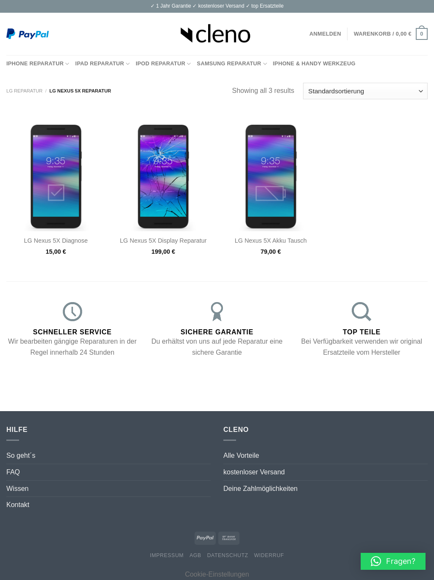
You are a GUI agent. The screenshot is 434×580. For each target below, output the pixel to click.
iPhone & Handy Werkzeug (314, 63)
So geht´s (20, 455)
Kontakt (17, 504)
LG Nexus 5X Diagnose (56, 240)
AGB (195, 555)
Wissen (17, 488)
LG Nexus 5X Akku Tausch (271, 240)
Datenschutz (227, 555)
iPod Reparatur (163, 64)
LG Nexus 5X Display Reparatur (163, 240)
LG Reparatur (24, 90)
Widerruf (269, 555)
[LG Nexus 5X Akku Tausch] (270, 172)
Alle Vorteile (241, 455)
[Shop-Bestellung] (365, 91)
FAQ (13, 472)
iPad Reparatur (102, 64)
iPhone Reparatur (38, 64)
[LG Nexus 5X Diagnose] (56, 172)
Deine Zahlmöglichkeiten (260, 488)
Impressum (167, 555)
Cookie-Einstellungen (217, 574)
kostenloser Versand (254, 472)
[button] (393, 561)
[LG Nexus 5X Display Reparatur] (163, 172)
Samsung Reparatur (232, 64)
